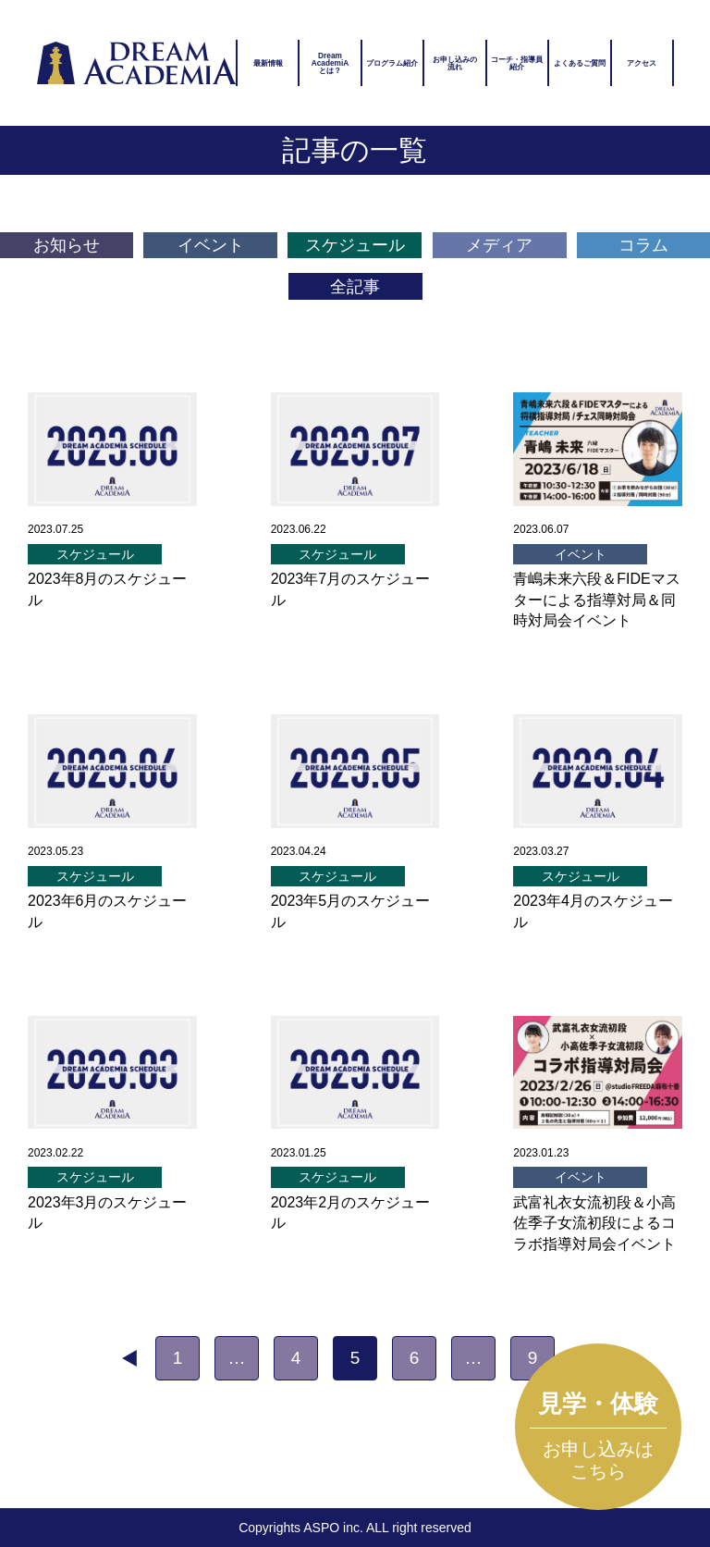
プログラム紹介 (392, 63)
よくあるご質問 (580, 63)
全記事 (355, 287)
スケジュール (355, 245)
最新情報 (268, 63)
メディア (499, 245)
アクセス (641, 63)
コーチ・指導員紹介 (517, 63)
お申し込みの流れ (455, 63)
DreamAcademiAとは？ (330, 63)
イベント (211, 245)
